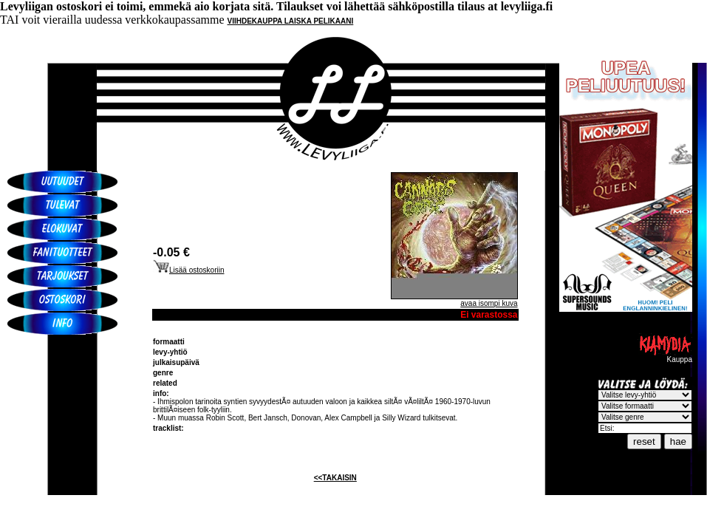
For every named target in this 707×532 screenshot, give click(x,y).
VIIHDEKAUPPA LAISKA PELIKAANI (291, 21)
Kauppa (665, 356)
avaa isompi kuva (488, 303)
